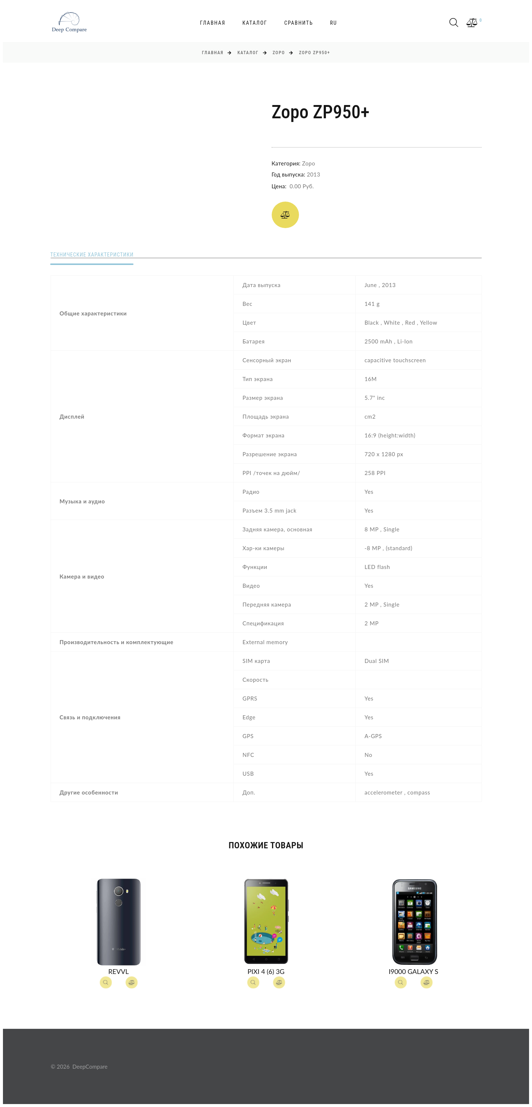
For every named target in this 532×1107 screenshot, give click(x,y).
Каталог (254, 23)
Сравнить (298, 23)
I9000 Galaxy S (413, 971)
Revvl (118, 971)
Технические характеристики (92, 255)
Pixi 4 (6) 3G (265, 971)
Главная (213, 23)
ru (333, 23)
